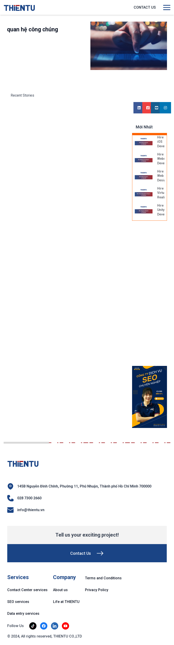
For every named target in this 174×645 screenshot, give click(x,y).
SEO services (18, 602)
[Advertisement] (153, 296)
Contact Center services (27, 590)
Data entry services (23, 613)
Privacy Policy (96, 590)
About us (60, 590)
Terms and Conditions (103, 578)
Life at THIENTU (66, 602)
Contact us (145, 7)
